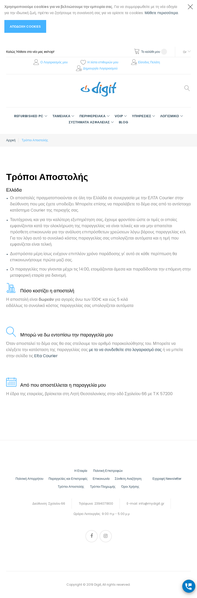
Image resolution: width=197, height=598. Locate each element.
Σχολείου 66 (56, 503)
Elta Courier (46, 356)
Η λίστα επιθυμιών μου (103, 62)
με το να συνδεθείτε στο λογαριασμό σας (125, 350)
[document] (93, 18)
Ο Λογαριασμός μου (53, 62)
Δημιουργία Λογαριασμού (100, 68)
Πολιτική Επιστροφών (108, 471)
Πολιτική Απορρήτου (30, 478)
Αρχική (10, 140)
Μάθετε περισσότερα (161, 12)
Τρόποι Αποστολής (71, 486)
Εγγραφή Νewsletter (167, 478)
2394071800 (103, 503)
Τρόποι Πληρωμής (102, 486)
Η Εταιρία (80, 471)
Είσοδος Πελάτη (149, 62)
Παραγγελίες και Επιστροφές (67, 478)
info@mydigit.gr (151, 503)
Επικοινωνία (101, 478)
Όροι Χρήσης (130, 486)
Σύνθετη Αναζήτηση (128, 478)
